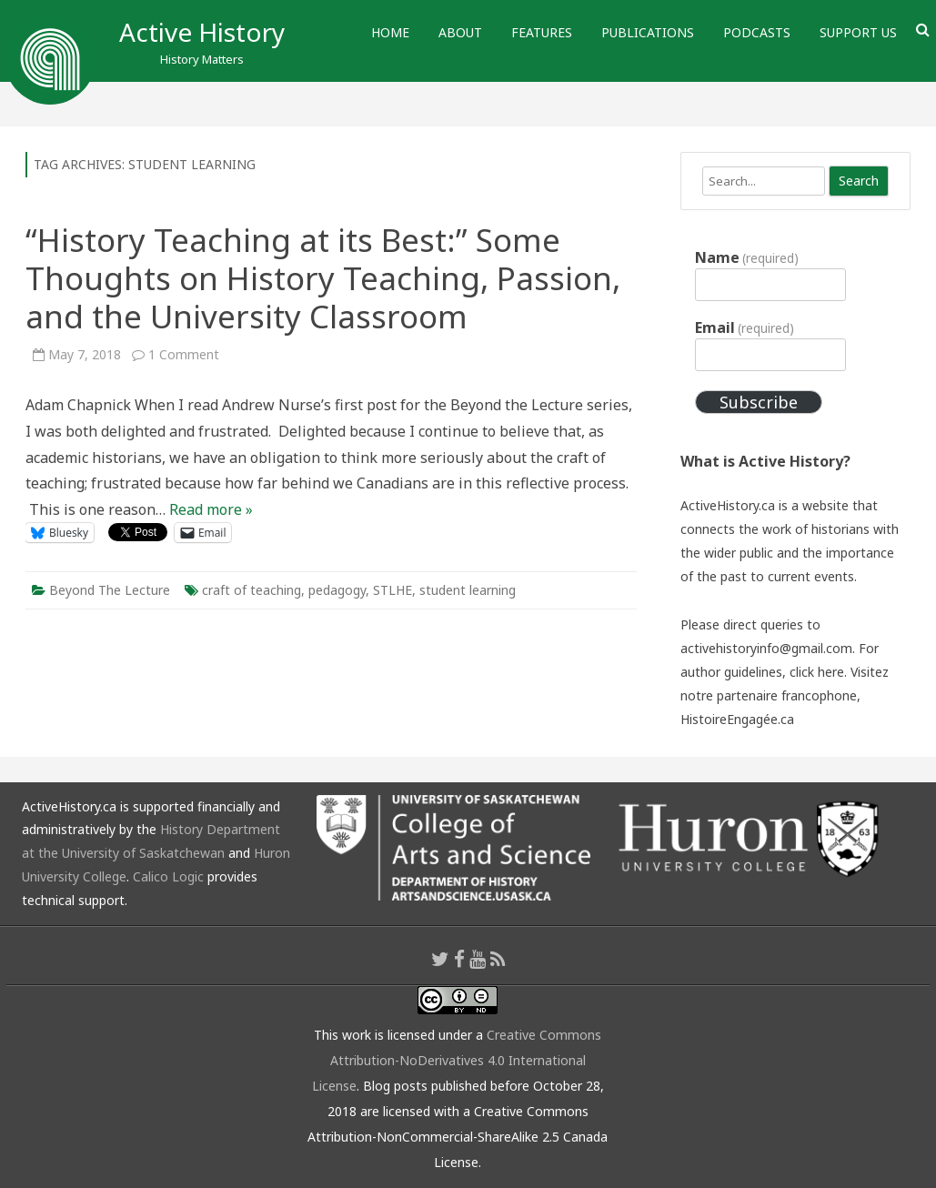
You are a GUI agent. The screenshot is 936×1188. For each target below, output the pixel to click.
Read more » (211, 509)
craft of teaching (251, 590)
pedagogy (337, 590)
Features (541, 32)
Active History (202, 31)
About (460, 32)
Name (747, 257)
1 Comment (183, 354)
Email (744, 327)
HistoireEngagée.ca (737, 719)
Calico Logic (168, 876)
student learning (467, 590)
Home (390, 32)
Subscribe (759, 402)
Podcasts (756, 32)
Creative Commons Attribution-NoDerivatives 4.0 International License (457, 1060)
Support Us (858, 32)
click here (817, 671)
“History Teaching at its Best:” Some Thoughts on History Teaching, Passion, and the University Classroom (322, 277)
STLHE (392, 590)
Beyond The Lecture (109, 590)
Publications (647, 32)
